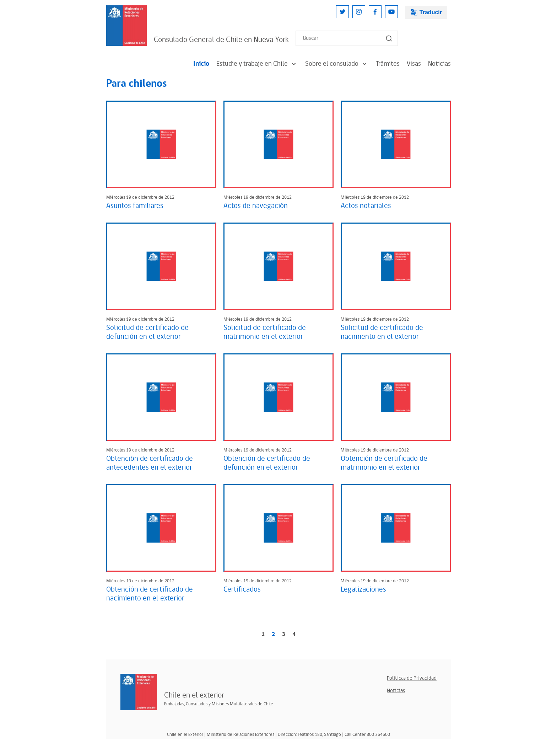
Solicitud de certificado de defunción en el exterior (147, 332)
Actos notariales (366, 206)
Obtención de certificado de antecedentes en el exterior (149, 463)
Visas (414, 64)
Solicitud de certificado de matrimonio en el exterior (264, 332)
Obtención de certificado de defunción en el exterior (266, 463)
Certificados (242, 589)
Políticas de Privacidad (412, 678)
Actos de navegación (255, 206)
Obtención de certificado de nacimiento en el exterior (149, 594)
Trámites (388, 64)
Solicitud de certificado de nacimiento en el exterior (382, 332)
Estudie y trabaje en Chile (257, 64)
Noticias (439, 64)
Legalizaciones (363, 589)
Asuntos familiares (134, 206)
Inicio (201, 64)
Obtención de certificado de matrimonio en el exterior (384, 463)
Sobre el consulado (337, 64)
